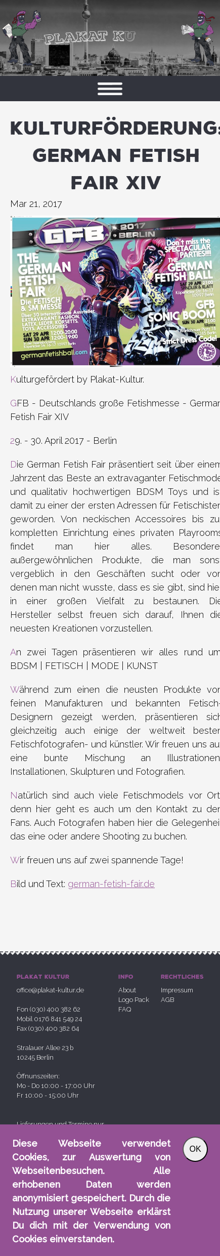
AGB (167, 999)
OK (195, 1149)
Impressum (177, 990)
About (127, 990)
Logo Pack (133, 999)
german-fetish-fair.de (111, 883)
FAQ (124, 1009)
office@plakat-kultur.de (50, 990)
